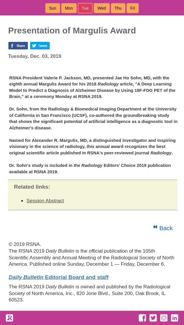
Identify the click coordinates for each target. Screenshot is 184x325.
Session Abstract (45, 200)
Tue (85, 8)
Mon (69, 8)
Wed (102, 8)
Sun (52, 8)
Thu (118, 8)
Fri (132, 8)
